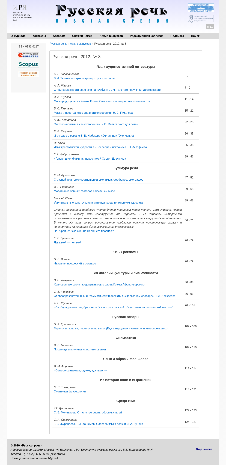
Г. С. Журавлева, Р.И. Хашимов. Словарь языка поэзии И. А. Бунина (98, 423)
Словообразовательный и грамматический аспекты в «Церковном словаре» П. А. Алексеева (115, 295)
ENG (210, 26)
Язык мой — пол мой (67, 242)
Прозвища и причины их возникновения (80, 349)
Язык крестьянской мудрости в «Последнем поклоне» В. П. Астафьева (100, 147)
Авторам (59, 35)
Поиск (195, 35)
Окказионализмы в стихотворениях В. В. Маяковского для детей (96, 124)
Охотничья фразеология (70, 391)
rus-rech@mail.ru (50, 458)
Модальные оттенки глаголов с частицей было (84, 191)
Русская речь (58, 43)
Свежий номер (82, 35)
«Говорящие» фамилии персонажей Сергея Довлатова (90, 158)
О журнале (18, 35)
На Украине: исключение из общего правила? (84, 230)
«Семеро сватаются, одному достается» (80, 370)
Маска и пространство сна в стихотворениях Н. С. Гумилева (93, 112)
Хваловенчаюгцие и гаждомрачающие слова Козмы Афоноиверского (99, 284)
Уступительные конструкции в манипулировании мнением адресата (98, 202)
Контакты (39, 35)
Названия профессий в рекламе (75, 263)
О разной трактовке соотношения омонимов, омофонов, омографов (98, 179)
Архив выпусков (111, 35)
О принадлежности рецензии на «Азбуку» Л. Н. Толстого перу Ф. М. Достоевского (107, 89)
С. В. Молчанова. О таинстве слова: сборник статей (88, 412)
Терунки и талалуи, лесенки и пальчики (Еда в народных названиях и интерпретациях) (111, 328)
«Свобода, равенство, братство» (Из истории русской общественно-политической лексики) (113, 307)
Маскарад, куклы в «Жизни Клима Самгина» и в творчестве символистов (102, 101)
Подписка (177, 35)
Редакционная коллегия (146, 35)
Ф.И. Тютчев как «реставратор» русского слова (84, 78)
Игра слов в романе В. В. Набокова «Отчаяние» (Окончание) (94, 135)
